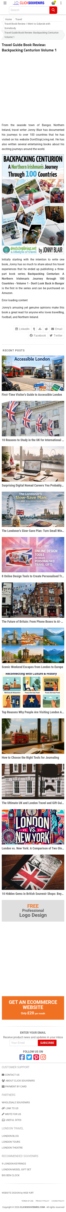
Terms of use (27, 1201)
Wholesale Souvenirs (16, 1102)
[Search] (53, 10)
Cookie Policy (58, 1201)
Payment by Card (14, 1086)
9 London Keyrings (14, 1163)
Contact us (10, 1074)
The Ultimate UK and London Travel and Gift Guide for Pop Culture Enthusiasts (33, 803)
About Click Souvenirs (18, 1080)
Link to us (10, 1108)
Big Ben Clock (11, 1175)
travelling (58, 312)
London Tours (11, 1141)
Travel (18, 19)
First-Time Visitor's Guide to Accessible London (32, 394)
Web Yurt (28, 1192)
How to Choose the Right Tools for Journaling (30, 757)
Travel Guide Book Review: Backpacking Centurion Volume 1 (31, 34)
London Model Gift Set (16, 1169)
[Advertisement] (33, 87)
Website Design (11, 1192)
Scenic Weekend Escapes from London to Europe (32, 667)
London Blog (10, 1136)
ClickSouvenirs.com (32, 1207)
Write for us (11, 1114)
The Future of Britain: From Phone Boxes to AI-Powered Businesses (33, 621)
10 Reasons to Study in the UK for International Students (33, 440)
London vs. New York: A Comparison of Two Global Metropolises (33, 848)
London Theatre (12, 1147)
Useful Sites (11, 1120)
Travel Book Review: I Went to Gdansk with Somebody (27, 26)
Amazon (7, 293)
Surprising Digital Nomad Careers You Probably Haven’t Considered (33, 485)
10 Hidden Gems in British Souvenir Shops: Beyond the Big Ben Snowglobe (33, 894)
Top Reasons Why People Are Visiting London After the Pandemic (33, 712)
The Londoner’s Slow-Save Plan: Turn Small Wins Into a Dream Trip (33, 531)
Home (8, 19)
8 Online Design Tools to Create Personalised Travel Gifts (33, 576)
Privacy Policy (42, 1201)
